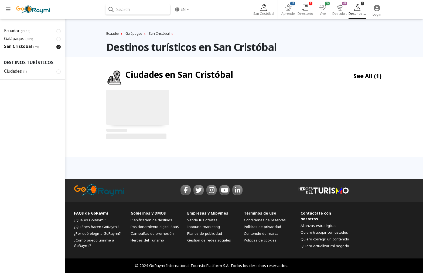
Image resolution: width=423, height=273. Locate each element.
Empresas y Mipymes (207, 213)
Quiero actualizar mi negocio (325, 245)
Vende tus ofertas (202, 220)
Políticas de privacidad (262, 226)
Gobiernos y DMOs (148, 213)
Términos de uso (260, 213)
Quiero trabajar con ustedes (324, 232)
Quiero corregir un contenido (325, 239)
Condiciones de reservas (265, 220)
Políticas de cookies (260, 240)
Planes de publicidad (204, 233)
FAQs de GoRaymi (91, 213)
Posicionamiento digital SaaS (155, 226)
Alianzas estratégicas (318, 225)
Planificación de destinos (151, 220)
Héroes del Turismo (147, 240)
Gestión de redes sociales (209, 240)
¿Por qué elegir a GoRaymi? (97, 233)
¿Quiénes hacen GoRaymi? (97, 226)
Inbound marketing (203, 226)
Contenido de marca (261, 233)
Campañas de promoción (152, 233)
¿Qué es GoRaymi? (90, 220)
